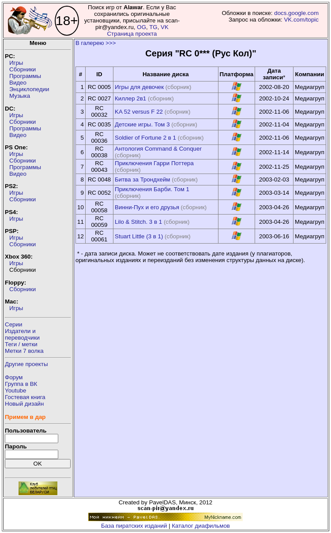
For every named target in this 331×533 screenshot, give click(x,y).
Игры (16, 62)
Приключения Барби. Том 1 (152, 189)
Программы (25, 76)
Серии (13, 324)
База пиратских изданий (134, 525)
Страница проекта (132, 33)
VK (165, 27)
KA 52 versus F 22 (139, 111)
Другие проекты (26, 364)
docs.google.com (296, 13)
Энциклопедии (29, 89)
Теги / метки (21, 344)
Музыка (19, 96)
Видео (17, 82)
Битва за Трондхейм (142, 179)
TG (153, 27)
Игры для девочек (139, 87)
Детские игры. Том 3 (142, 124)
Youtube (15, 390)
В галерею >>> (95, 43)
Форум (14, 377)
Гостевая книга (25, 397)
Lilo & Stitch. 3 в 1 (138, 221)
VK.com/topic (301, 19)
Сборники (22, 69)
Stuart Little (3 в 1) (139, 236)
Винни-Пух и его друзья (147, 207)
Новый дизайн (24, 403)
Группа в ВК (21, 384)
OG (141, 27)
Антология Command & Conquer (158, 148)
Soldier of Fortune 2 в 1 (145, 137)
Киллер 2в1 (130, 98)
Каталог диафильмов (201, 525)
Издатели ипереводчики (22, 334)
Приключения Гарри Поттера (154, 163)
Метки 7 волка (24, 351)
